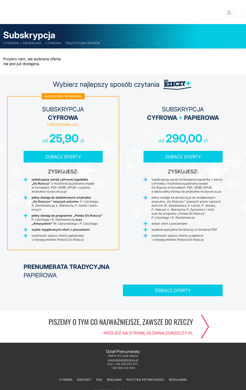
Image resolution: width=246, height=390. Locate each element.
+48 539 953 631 (126, 349)
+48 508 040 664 (123, 353)
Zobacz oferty (63, 157)
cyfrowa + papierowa (22, 43)
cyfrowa (53, 43)
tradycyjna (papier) (82, 43)
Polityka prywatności (145, 365)
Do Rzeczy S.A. (113, 375)
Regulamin (178, 365)
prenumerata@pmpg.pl (123, 345)
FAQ (99, 365)
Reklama (114, 365)
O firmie (65, 365)
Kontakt (84, 365)
